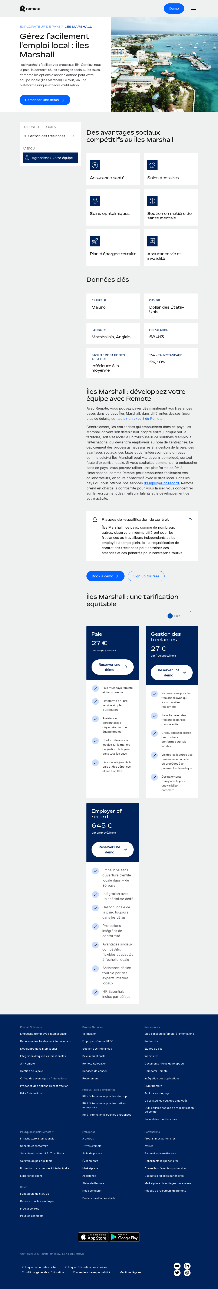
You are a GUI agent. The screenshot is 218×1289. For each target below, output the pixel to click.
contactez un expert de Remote (136, 418)
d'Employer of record (161, 483)
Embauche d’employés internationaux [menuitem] (43, 1033)
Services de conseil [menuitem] (94, 1071)
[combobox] (182, 616)
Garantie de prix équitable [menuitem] (36, 1160)
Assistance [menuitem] (89, 1175)
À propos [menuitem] (88, 1138)
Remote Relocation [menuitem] (94, 1063)
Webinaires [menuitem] (152, 1056)
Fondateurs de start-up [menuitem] (34, 1193)
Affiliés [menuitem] (149, 1146)
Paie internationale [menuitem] (94, 1056)
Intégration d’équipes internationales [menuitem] (43, 1056)
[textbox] (182, 616)
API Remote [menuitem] (27, 1063)
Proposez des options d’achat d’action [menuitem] (44, 1086)
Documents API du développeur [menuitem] (165, 1063)
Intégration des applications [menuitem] (162, 1078)
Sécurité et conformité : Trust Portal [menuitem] (42, 1153)
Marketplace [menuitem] (90, 1168)
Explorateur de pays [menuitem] (40, 26)
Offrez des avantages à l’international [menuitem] (43, 1078)
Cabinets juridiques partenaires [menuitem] (164, 1175)
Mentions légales (130, 1272)
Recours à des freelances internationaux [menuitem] (45, 1041)
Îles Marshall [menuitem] (78, 26)
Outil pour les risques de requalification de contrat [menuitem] (169, 1109)
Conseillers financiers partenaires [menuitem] (166, 1168)
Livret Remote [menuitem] (153, 1086)
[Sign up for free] (146, 576)
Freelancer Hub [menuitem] (29, 1208)
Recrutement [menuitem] (90, 1078)
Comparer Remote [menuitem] (156, 1071)
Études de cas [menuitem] (153, 1048)
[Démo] (174, 8)
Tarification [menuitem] (89, 1033)
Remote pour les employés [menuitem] (37, 1201)
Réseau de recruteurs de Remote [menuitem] (165, 1190)
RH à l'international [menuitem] (31, 1093)
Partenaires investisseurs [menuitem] (160, 1153)
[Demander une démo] (45, 100)
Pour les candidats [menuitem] (31, 1215)
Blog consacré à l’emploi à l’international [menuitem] (170, 1033)
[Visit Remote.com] (30, 8)
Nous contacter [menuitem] (92, 1190)
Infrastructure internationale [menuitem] (37, 1138)
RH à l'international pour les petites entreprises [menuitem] (104, 1105)
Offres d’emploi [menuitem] (92, 1146)
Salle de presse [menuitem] (92, 1153)
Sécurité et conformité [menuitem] (34, 1146)
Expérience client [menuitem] (31, 1175)
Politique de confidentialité (39, 1267)
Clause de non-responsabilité (91, 1272)
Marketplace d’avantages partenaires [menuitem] (168, 1183)
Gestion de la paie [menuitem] (31, 1071)
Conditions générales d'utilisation (43, 1272)
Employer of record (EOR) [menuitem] (98, 1041)
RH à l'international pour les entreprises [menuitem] (106, 1114)
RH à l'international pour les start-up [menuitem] (104, 1096)
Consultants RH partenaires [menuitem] (162, 1160)
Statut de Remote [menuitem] (93, 1183)
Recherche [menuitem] (151, 1041)
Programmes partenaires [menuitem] (160, 1138)
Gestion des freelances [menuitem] (97, 1048)
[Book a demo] (105, 576)
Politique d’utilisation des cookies (86, 1267)
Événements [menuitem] (90, 1160)
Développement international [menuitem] (38, 1048)
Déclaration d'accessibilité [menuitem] (99, 1198)
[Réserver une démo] (112, 667)
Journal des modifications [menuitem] (161, 1119)
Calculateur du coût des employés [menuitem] (166, 1100)
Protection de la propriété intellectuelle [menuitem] (44, 1168)
